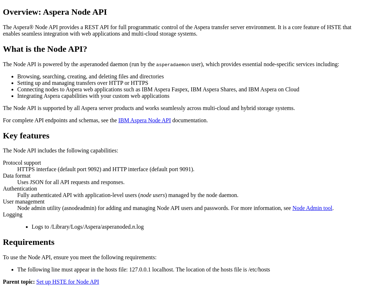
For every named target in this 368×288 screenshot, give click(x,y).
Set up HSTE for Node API (67, 282)
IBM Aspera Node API (144, 120)
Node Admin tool (312, 208)
